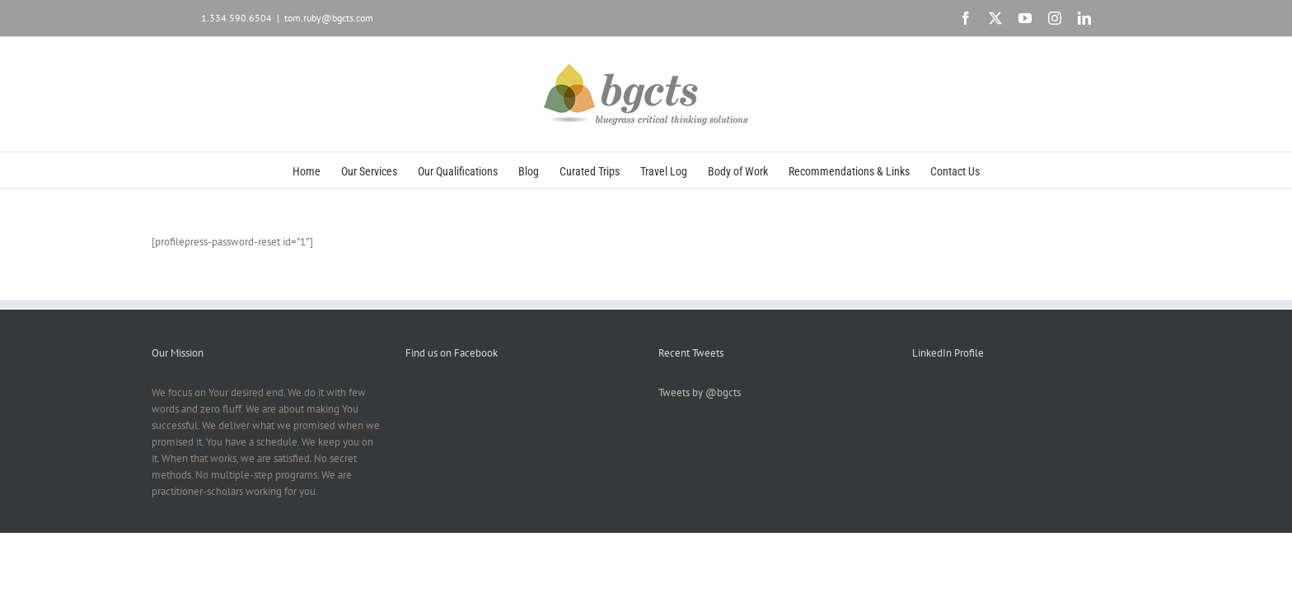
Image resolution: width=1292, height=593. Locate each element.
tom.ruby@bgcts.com (328, 18)
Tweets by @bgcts (699, 392)
